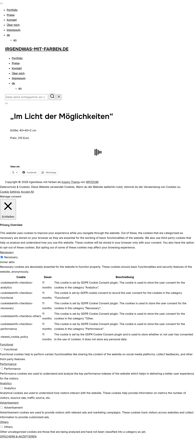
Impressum (13, 30)
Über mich (13, 25)
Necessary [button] (7, 252)
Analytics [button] (6, 383)
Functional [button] (6, 344)
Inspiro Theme (71, 182)
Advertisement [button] (9, 402)
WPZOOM (92, 182)
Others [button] (4, 422)
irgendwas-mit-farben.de (36, 49)
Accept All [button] (27, 191)
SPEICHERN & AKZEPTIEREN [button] (18, 436)
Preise (10, 15)
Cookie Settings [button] (10, 191)
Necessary (11, 257)
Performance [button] (8, 364)
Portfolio (12, 10)
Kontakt (12, 20)
